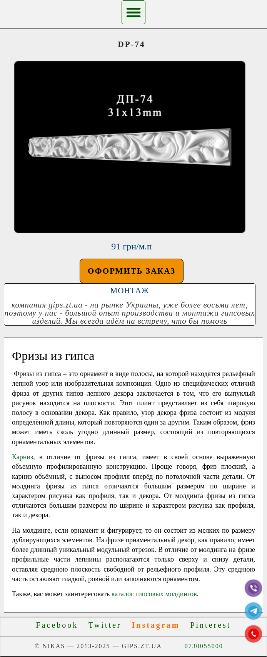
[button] (133, 12)
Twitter (108, 625)
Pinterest (210, 625)
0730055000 (204, 646)
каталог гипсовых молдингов (154, 594)
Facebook (60, 625)
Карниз (22, 457)
